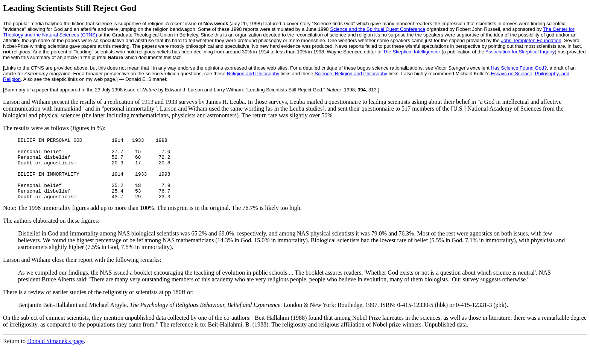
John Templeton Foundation (531, 40)
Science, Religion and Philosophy (351, 73)
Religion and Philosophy (253, 73)
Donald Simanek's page (55, 353)
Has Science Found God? (519, 68)
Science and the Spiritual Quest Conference (377, 29)
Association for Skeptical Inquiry (520, 52)
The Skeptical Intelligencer (411, 52)
